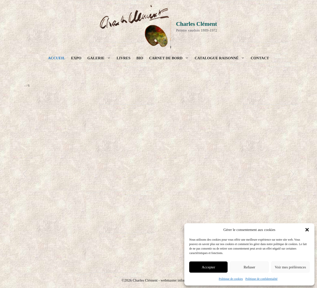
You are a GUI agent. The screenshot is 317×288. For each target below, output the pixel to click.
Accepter (208, 267)
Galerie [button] (100, 58)
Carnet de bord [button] (170, 58)
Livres (124, 58)
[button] (307, 229)
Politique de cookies (231, 279)
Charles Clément (196, 24)
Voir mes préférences (290, 267)
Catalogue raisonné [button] (221, 58)
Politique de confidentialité (261, 279)
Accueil (56, 58)
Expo (76, 58)
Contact (260, 58)
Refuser (249, 267)
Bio (139, 58)
